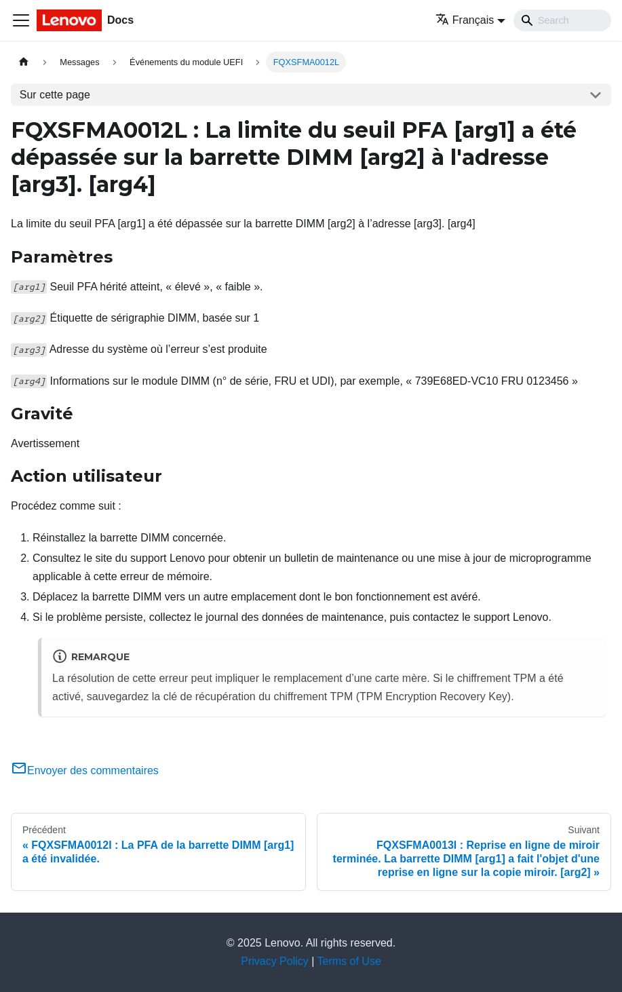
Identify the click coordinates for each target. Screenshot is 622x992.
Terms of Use (349, 961)
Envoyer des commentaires (85, 770)
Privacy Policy (275, 961)
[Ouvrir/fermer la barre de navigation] (21, 20)
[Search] (562, 20)
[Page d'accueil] (24, 62)
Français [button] (464, 20)
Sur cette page (55, 94)
